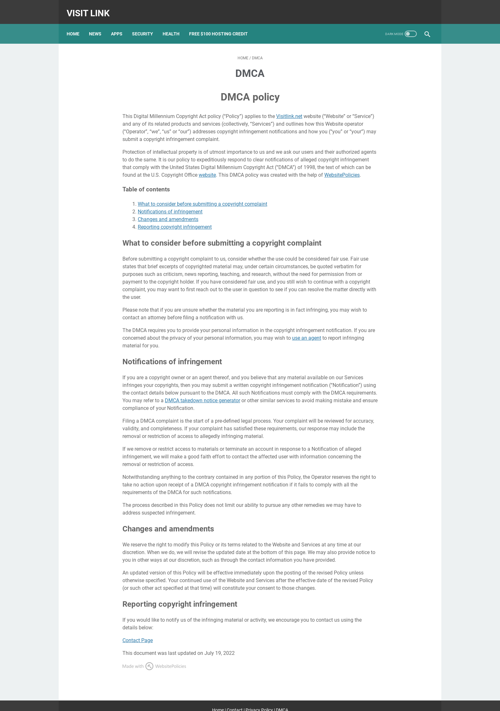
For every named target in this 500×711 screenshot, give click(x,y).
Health (174, 25)
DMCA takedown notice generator (202, 392)
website (207, 166)
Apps (120, 25)
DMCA (282, 701)
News (98, 25)
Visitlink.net (289, 108)
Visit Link (91, 7)
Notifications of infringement (170, 203)
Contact (235, 701)
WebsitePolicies (342, 166)
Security (146, 25)
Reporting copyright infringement (175, 218)
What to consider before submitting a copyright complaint (202, 195)
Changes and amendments (168, 211)
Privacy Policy (259, 701)
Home (76, 25)
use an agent (306, 329)
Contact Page (137, 631)
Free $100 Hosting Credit (222, 25)
